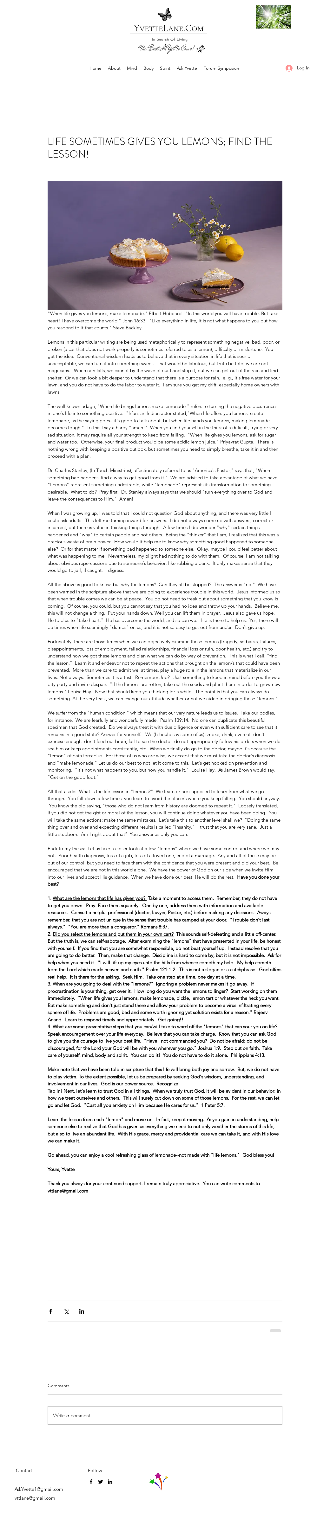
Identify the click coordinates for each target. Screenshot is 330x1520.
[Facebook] (91, 1481)
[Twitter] (100, 1481)
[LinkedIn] (110, 1481)
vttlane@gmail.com (35, 1498)
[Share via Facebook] (51, 1311)
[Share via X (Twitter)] (66, 1311)
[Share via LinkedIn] (82, 1311)
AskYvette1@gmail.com (39, 1489)
